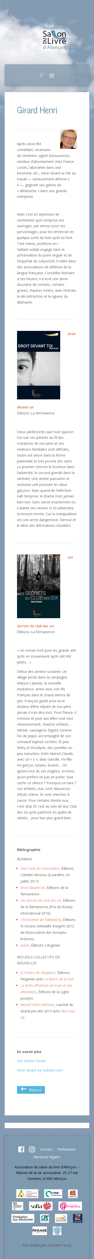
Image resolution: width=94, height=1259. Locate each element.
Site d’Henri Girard (31, 1060)
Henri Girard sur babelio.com (39, 1070)
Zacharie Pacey (59, 1245)
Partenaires (66, 1149)
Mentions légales (46, 1157)
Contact (46, 1149)
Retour (31, 1090)
